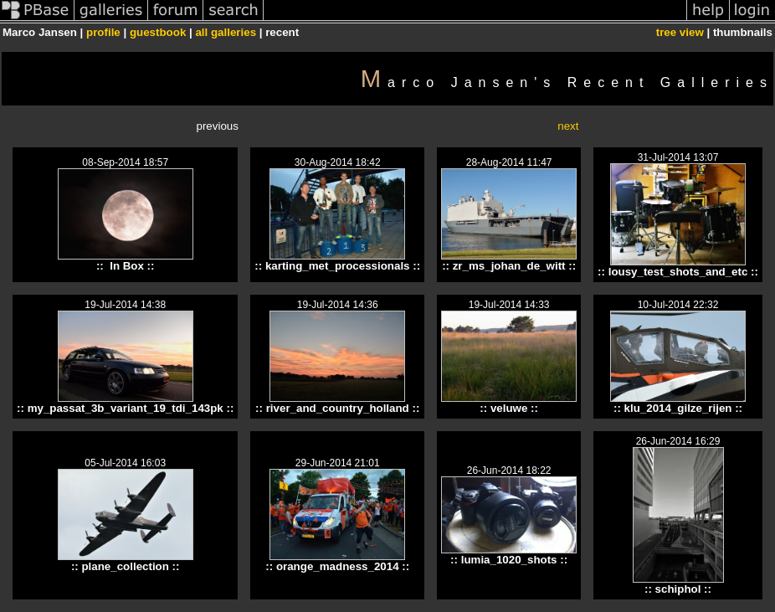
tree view (680, 32)
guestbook (158, 32)
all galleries (225, 32)
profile (103, 32)
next (567, 126)
